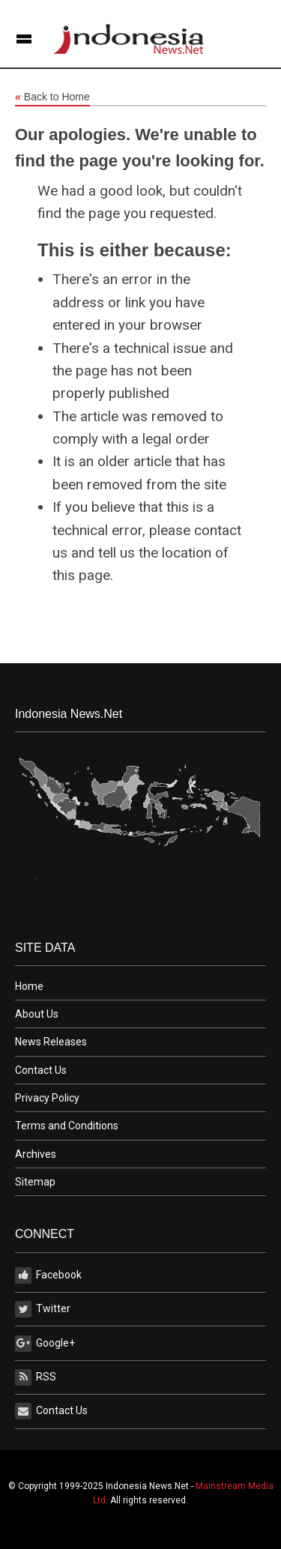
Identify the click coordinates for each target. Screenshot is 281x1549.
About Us (36, 1014)
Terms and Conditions (66, 1126)
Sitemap (35, 1182)
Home (29, 986)
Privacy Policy (47, 1098)
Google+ (45, 1343)
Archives (35, 1154)
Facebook (48, 1275)
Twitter (42, 1309)
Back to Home (52, 97)
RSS (35, 1377)
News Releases (51, 1042)
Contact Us (41, 1070)
